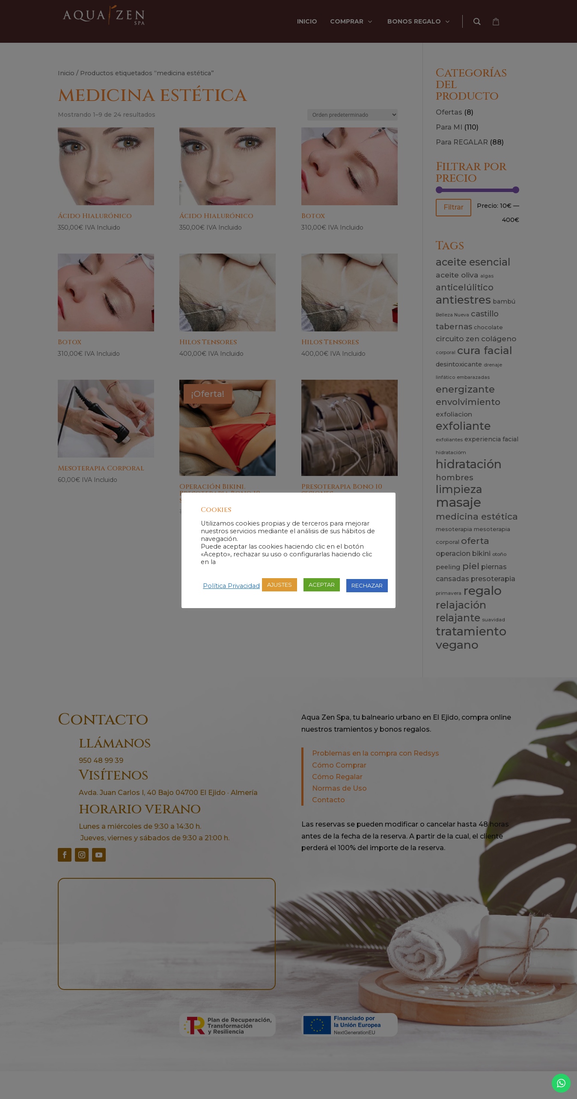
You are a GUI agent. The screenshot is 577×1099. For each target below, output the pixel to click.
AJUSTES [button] (279, 584)
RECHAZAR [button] (367, 585)
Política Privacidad (231, 586)
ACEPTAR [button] (322, 584)
